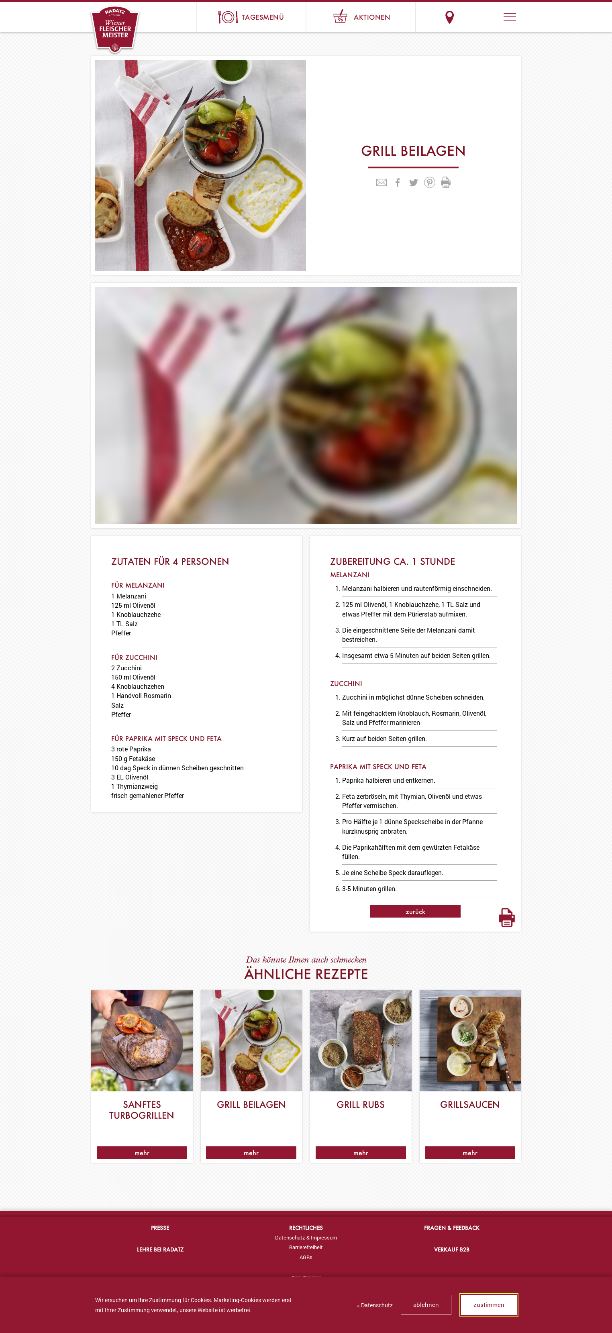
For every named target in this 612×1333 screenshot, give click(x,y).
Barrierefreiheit (306, 1247)
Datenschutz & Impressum (306, 1237)
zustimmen (488, 1304)
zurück (415, 911)
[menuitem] (306, 1237)
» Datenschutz (375, 1305)
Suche (480, 17)
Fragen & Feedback (451, 1227)
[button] (510, 17)
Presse (160, 1227)
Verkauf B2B (451, 1249)
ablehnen (426, 1304)
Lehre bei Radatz (160, 1249)
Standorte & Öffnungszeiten (450, 17)
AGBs (306, 1257)
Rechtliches (306, 1227)
